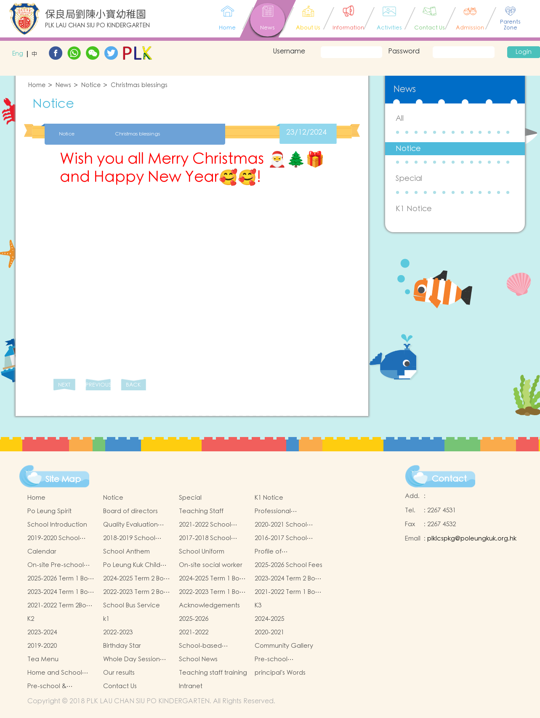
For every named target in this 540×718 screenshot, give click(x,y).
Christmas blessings (139, 85)
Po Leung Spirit (49, 511)
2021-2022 (193, 632)
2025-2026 (193, 619)
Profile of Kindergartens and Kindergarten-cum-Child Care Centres (284, 551)
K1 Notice (414, 209)
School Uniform (201, 551)
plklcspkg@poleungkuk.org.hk (471, 538)
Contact (449, 479)
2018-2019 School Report (129, 538)
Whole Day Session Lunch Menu (131, 659)
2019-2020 (42, 645)
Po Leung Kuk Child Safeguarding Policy (134, 565)
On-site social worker (210, 565)
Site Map (63, 479)
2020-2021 (269, 632)
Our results (119, 672)
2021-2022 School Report (205, 525)
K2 (30, 619)
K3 (258, 605)
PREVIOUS (98, 385)
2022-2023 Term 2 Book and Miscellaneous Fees (137, 592)
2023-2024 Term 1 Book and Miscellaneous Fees (61, 592)
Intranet (190, 686)
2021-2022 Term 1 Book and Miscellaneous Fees (288, 592)
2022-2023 (118, 632)
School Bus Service (131, 605)
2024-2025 (269, 619)
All (400, 118)
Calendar (41, 551)
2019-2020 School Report (53, 538)
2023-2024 (42, 632)
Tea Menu (43, 659)
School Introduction (57, 524)
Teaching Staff (201, 511)
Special (409, 178)
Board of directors (130, 511)
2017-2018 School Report (205, 538)
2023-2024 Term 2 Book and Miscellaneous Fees (288, 578)
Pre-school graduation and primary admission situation (282, 659)
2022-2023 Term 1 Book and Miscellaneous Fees (213, 592)
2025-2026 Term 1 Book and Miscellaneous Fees (61, 578)
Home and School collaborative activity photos (59, 673)
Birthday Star (122, 645)
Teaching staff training (213, 672)
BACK (133, 385)
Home (36, 85)
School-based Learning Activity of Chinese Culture (208, 646)
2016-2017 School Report (281, 538)
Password (404, 51)
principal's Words (280, 672)
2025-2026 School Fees (288, 565)
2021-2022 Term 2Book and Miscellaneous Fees (60, 605)
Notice (91, 85)
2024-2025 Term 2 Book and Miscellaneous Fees (137, 578)
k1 (106, 619)
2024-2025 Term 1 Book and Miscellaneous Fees (213, 578)
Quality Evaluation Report (130, 525)
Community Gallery (284, 645)
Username (289, 51)
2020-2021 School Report (281, 525)
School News (198, 659)
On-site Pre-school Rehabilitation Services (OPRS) (55, 565)
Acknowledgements (209, 605)
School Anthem (126, 551)
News (63, 85)
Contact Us (120, 686)
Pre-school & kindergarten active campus (57, 686)
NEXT (64, 385)
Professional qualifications (275, 511)
